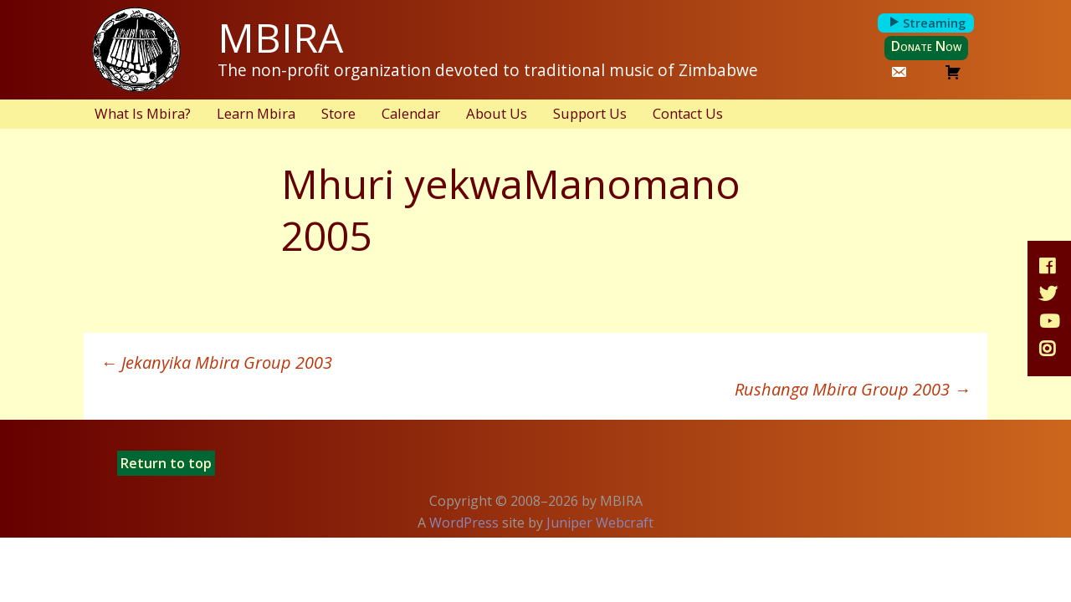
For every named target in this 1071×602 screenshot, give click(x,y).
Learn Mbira (256, 113)
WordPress (464, 522)
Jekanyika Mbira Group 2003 (216, 362)
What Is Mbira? (143, 113)
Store (338, 113)
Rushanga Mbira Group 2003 (853, 389)
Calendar (411, 113)
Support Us (590, 113)
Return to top (166, 463)
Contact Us (688, 113)
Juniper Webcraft (599, 522)
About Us (496, 113)
